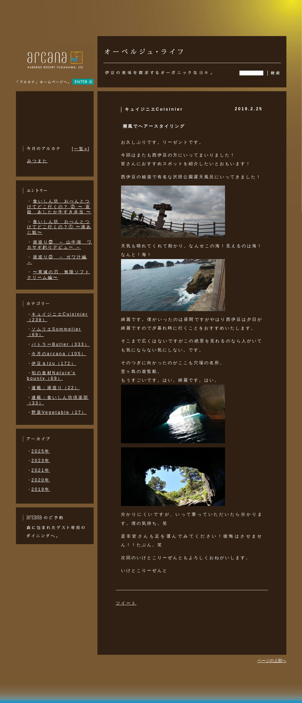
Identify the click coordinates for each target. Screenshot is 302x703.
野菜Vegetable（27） (59, 412)
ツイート (126, 603)
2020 (38, 480)
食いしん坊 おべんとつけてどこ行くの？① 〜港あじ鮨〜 (59, 227)
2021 (38, 470)
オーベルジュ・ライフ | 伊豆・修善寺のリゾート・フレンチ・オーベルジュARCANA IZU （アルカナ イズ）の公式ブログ (143, 48)
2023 (38, 460)
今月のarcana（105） (59, 353)
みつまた (37, 160)
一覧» (81, 148)
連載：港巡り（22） (56, 387)
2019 (38, 489)
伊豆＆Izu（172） (54, 363)
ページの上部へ (271, 660)
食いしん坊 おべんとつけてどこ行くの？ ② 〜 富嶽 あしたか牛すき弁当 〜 (59, 206)
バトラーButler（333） (61, 344)
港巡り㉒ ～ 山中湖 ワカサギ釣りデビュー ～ (60, 245)
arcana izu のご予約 (43, 518)
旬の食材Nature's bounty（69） (51, 375)
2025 (38, 451)
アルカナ (55, 69)
